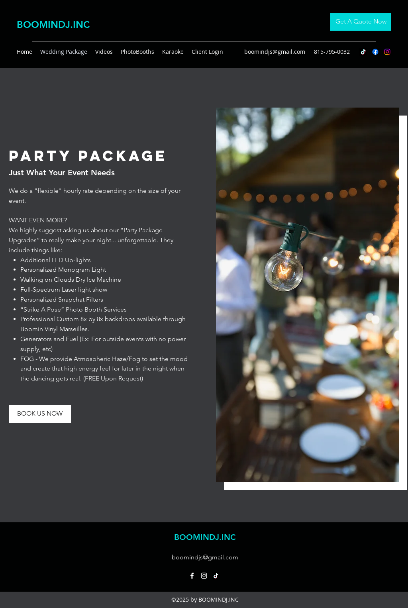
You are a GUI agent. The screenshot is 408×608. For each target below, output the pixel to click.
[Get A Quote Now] (360, 22)
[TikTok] (363, 52)
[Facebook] (375, 52)
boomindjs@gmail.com (274, 51)
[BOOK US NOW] (40, 414)
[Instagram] (387, 52)
